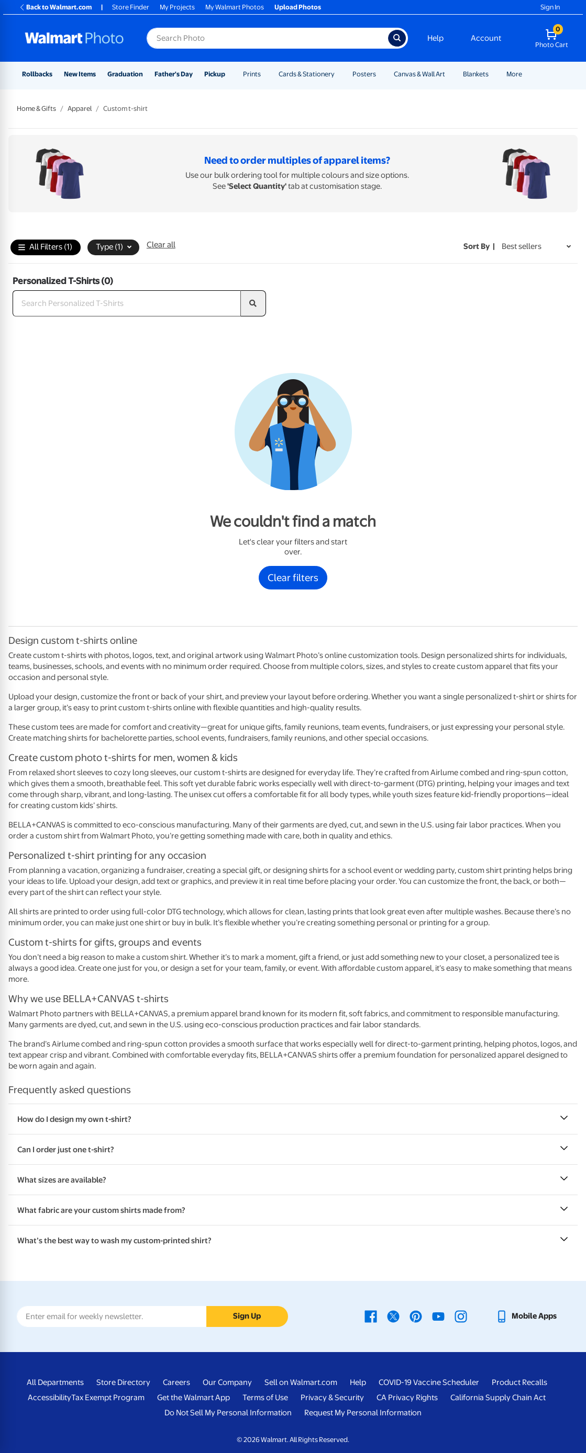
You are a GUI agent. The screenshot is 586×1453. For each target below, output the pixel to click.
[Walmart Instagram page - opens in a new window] (461, 1316)
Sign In (550, 7)
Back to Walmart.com (55, 7)
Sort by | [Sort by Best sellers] (479, 246)
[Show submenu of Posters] (381, 74)
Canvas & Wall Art (419, 74)
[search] (253, 303)
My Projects (177, 7)
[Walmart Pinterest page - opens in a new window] (416, 1316)
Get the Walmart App (193, 1397)
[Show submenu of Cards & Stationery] (339, 74)
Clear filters (293, 577)
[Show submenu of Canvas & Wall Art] (450, 74)
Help (435, 38)
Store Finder (130, 7)
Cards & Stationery (307, 74)
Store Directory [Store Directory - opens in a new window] (123, 1382)
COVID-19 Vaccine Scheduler (429, 1382)
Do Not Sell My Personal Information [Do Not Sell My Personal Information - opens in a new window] (228, 1412)
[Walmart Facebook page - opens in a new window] (370, 1316)
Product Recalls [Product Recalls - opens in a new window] (519, 1382)
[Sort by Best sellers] (536, 246)
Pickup (214, 74)
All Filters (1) (45, 248)
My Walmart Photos (234, 7)
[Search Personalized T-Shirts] (127, 303)
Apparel (80, 108)
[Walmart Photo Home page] (74, 38)
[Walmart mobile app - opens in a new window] (526, 1316)
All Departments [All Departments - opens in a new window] (55, 1382)
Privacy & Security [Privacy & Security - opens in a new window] (332, 1397)
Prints (252, 74)
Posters (364, 74)
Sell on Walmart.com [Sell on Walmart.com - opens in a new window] (300, 1382)
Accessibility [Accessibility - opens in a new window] (49, 1397)
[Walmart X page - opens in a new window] (393, 1316)
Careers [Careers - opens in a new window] (176, 1382)
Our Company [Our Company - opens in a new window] (227, 1382)
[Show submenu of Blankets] (493, 74)
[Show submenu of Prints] (265, 74)
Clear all (161, 244)
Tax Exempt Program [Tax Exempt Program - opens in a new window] (108, 1397)
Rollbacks (37, 74)
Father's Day (173, 74)
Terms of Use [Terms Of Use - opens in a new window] (265, 1397)
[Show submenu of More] (527, 74)
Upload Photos (297, 7)
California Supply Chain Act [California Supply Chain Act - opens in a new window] (498, 1397)
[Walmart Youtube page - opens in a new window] (438, 1316)
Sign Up (247, 1316)
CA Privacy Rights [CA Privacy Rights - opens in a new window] (407, 1397)
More (514, 74)
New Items (80, 74)
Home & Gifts (36, 108)
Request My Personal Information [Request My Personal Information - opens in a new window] (363, 1412)
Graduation (125, 74)
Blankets (476, 74)
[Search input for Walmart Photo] (267, 38)
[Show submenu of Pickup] (230, 74)
